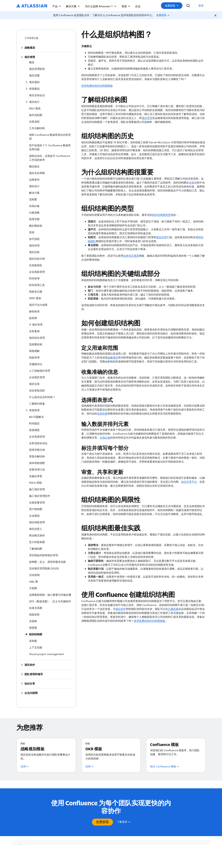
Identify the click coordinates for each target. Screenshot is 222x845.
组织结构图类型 (161, 214)
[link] (201, 6)
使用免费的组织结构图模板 (97, 85)
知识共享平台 (189, 481)
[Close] (215, 15)
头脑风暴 (173, 609)
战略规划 (113, 357)
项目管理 (147, 118)
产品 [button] (56, 6)
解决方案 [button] (73, 6)
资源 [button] (126, 6)
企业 (137, 6)
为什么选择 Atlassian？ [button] (100, 6)
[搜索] (188, 5)
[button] (171, 5)
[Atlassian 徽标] (31, 5)
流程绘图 (102, 413)
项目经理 (161, 237)
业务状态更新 (131, 255)
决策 (191, 182)
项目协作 (120, 609)
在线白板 (105, 437)
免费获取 (171, 5)
